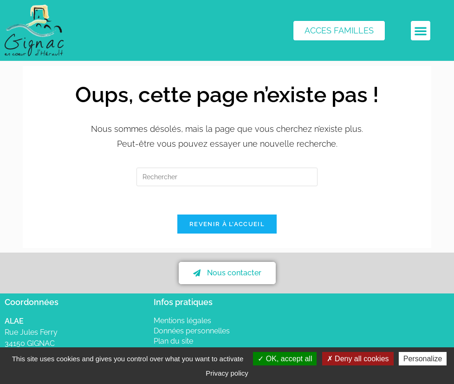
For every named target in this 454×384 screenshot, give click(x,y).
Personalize (422, 359)
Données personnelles (192, 330)
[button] (420, 30)
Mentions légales (182, 320)
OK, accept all (285, 359)
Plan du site (173, 341)
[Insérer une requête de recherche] (227, 177)
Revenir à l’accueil (227, 224)
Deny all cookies (358, 359)
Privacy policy (227, 373)
